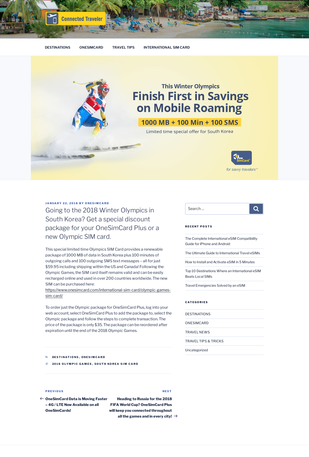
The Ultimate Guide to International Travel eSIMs (222, 253)
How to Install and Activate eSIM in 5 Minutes (220, 262)
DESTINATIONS (57, 47)
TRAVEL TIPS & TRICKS (204, 341)
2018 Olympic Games (72, 364)
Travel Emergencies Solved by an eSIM (215, 285)
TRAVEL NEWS (197, 332)
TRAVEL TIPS (123, 47)
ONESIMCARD (91, 47)
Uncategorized (196, 350)
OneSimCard (97, 203)
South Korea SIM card (116, 364)
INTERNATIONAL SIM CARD (167, 47)
